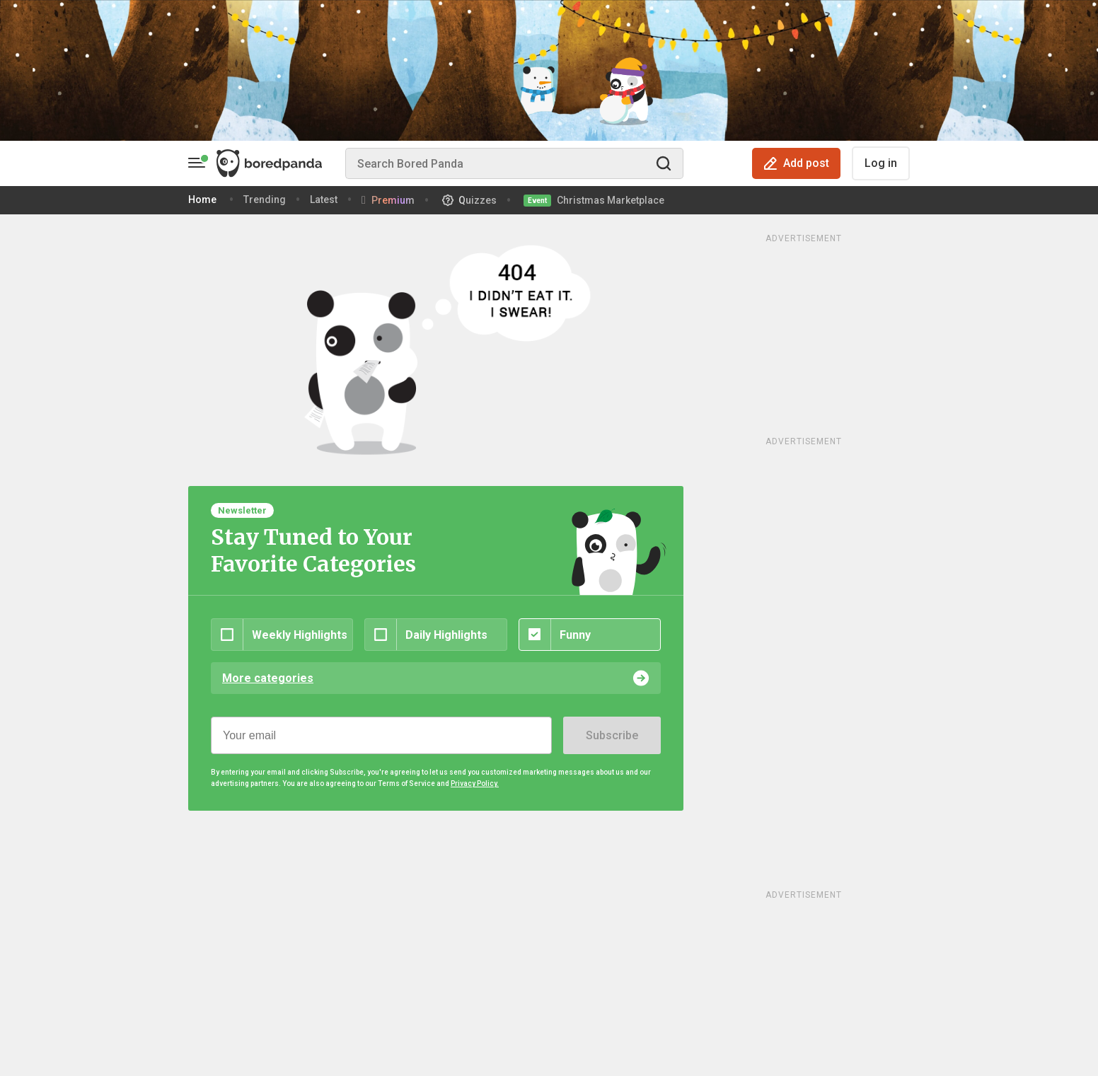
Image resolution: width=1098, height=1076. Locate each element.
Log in (881, 163)
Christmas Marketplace (610, 200)
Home (202, 199)
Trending (264, 199)
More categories (267, 678)
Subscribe (612, 735)
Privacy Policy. (475, 783)
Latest (323, 199)
